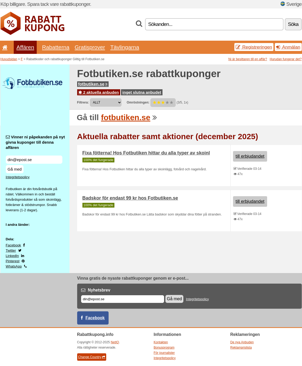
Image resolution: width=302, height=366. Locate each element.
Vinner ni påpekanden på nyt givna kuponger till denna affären (35, 142)
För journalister (164, 353)
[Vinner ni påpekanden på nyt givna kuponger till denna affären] (34, 160)
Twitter (11, 250)
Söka (293, 24)
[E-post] (122, 299)
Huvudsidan (9, 59)
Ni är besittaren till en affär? (247, 59)
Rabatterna (55, 47)
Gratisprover (90, 47)
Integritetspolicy (18, 177)
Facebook (13, 245)
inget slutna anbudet (141, 92)
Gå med (15, 169)
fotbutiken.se (93, 84)
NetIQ (115, 342)
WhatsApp (14, 266)
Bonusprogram (164, 347)
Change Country (91, 357)
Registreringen (254, 47)
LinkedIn (12, 256)
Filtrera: (83, 102)
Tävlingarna (124, 47)
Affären (25, 47)
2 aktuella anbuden (98, 92)
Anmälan (288, 47)
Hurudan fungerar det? (286, 59)
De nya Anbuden (242, 342)
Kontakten (161, 342)
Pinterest (13, 261)
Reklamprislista (241, 347)
